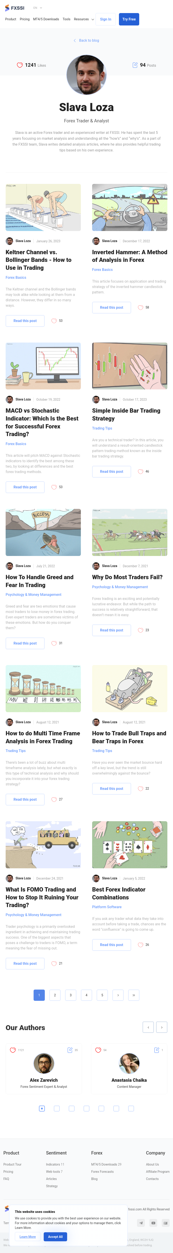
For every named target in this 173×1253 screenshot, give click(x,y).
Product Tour (12, 1164)
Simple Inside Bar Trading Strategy (126, 414)
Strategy (51, 1186)
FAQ (6, 1179)
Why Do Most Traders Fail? (127, 577)
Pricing (25, 19)
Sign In (105, 19)
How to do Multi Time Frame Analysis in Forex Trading (43, 737)
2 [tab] (57, 1108)
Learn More (28, 1237)
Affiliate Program (158, 1171)
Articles (51, 1179)
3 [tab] (72, 1108)
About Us (152, 1164)
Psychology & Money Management (33, 594)
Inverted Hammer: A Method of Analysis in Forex (129, 256)
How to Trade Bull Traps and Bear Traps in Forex (129, 737)
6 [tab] (116, 1108)
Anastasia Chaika (129, 1080)
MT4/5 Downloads (46, 19)
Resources (81, 19)
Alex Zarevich (44, 1080)
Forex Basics (16, 277)
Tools (66, 19)
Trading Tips (102, 428)
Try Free (129, 19)
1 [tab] (42, 1108)
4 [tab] (86, 1108)
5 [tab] (101, 1108)
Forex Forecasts (102, 1171)
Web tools (54, 1171)
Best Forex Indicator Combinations (119, 893)
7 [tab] (131, 1108)
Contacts (152, 1179)
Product (10, 19)
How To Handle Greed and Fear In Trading (39, 581)
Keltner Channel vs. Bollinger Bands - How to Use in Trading (38, 260)
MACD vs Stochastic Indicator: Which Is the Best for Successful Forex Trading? (42, 422)
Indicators (55, 1164)
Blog (94, 1179)
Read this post (25, 321)
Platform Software (107, 907)
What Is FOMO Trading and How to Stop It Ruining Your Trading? (42, 897)
